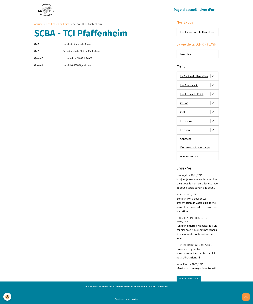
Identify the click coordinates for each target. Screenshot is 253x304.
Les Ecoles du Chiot (58, 24)
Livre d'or (207, 10)
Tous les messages (189, 278)
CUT (182, 112)
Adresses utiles (189, 156)
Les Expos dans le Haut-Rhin (197, 32)
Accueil (38, 24)
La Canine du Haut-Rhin (194, 76)
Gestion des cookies (126, 299)
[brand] (47, 10)
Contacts (185, 138)
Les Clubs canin (189, 85)
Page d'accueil (185, 10)
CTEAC (184, 103)
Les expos (186, 121)
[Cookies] (7, 297)
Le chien (185, 130)
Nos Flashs (186, 54)
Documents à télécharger (195, 147)
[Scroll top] (246, 297)
